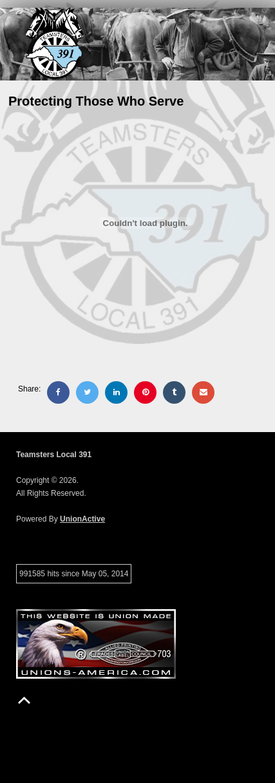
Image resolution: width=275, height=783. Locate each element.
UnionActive (82, 519)
